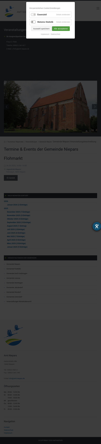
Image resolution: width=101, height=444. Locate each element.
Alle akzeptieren (61, 29)
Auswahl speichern (41, 29)
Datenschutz (55, 34)
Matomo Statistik (45, 22)
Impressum (45, 34)
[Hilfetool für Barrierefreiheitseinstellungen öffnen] (96, 226)
